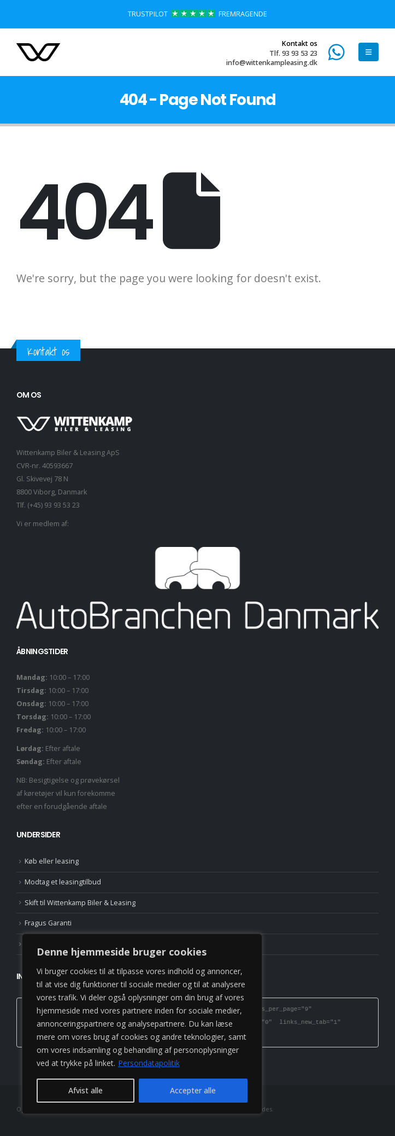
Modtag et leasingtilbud (63, 882)
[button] (368, 52)
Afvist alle (85, 1090)
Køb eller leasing (52, 861)
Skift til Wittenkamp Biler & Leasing (80, 902)
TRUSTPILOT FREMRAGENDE (197, 14)
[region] (142, 1024)
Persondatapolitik (149, 1063)
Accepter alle (193, 1090)
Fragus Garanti (48, 923)
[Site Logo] (38, 52)
